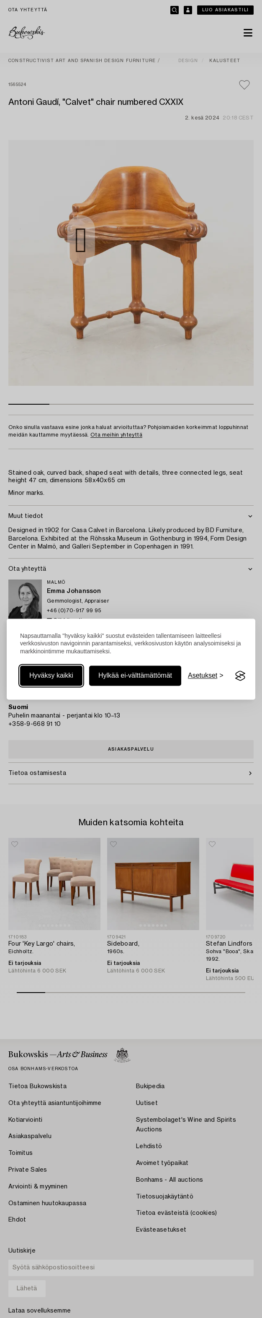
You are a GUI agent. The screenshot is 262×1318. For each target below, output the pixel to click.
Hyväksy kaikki (51, 675)
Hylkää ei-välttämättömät (135, 675)
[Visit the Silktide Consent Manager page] (240, 676)
